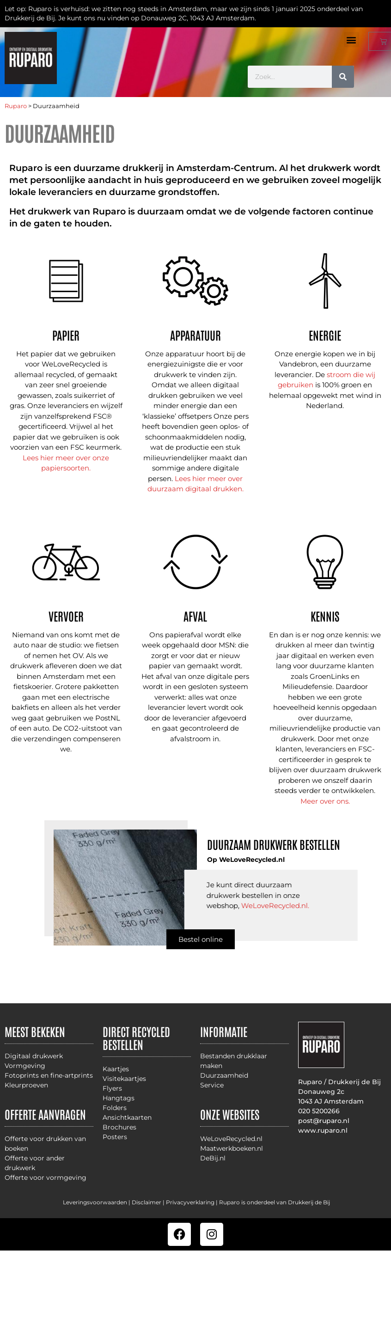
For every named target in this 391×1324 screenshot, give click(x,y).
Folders (115, 1108)
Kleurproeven (26, 1085)
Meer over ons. (325, 801)
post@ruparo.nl (323, 1121)
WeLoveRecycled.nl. (275, 905)
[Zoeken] (343, 77)
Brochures (119, 1127)
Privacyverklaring (190, 1202)
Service (212, 1085)
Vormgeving (25, 1066)
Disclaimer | (149, 1202)
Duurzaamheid (224, 1075)
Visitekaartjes (124, 1078)
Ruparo (16, 106)
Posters (115, 1137)
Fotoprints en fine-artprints (49, 1075)
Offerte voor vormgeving (45, 1177)
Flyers (112, 1088)
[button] (351, 39)
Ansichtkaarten (127, 1117)
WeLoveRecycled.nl (231, 1139)
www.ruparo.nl (323, 1130)
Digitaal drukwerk (34, 1056)
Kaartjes (116, 1069)
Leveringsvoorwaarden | (97, 1202)
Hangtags (118, 1098)
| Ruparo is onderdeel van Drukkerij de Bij (272, 1202)
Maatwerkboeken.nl (231, 1148)
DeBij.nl (213, 1158)
